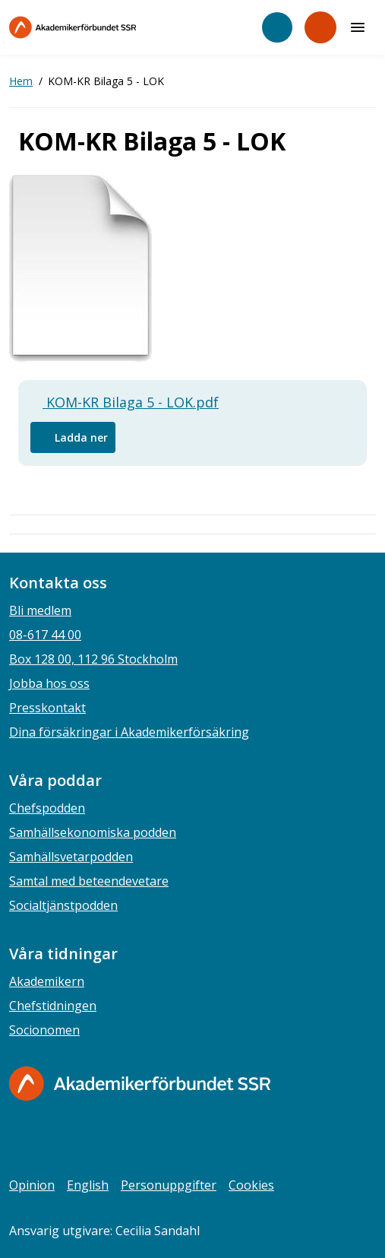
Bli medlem (40, 610)
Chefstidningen (52, 1005)
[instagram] (48, 1139)
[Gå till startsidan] (139, 1083)
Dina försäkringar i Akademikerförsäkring (129, 732)
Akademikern (46, 981)
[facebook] (18, 1139)
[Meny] (357, 27)
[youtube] (109, 1139)
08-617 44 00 (45, 634)
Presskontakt (47, 707)
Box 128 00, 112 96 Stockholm (93, 659)
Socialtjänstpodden (63, 905)
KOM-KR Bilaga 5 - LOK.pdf (124, 402)
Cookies (251, 1185)
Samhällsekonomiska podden (92, 832)
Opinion (32, 1185)
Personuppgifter (168, 1185)
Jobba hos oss (49, 683)
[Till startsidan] (104, 27)
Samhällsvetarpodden (71, 856)
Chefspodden (47, 808)
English (88, 1185)
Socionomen (44, 1030)
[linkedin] (79, 1139)
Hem (21, 81)
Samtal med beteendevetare (89, 881)
